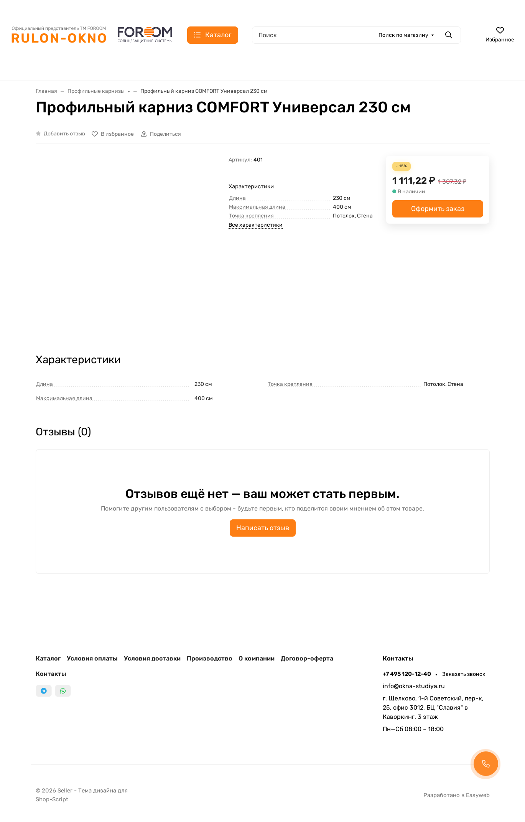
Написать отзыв (262, 528)
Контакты (51, 673)
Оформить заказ (437, 208)
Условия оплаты (92, 658)
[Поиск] (356, 35)
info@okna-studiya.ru (414, 686)
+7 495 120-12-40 (407, 673)
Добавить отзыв (64, 133)
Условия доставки (152, 658)
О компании (257, 658)
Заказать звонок (464, 674)
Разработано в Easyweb (456, 795)
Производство (209, 658)
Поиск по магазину (403, 35)
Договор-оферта (307, 658)
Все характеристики (256, 225)
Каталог (48, 658)
